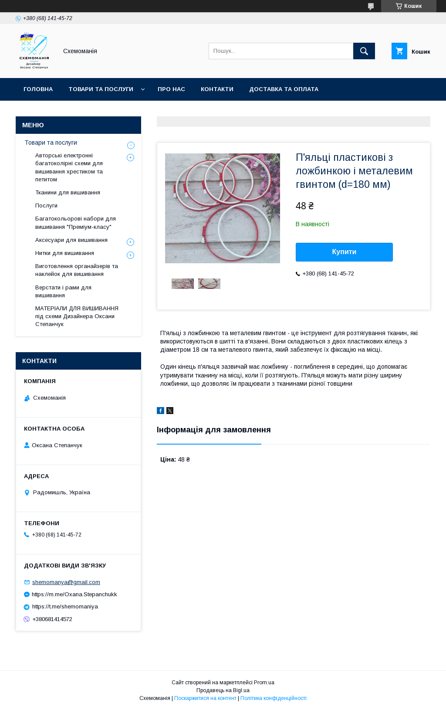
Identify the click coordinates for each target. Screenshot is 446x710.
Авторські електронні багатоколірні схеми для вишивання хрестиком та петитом (69, 167)
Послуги (46, 205)
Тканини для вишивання (67, 192)
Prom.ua (264, 682)
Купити (344, 251)
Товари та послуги (100, 89)
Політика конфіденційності (273, 698)
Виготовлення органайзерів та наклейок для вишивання (76, 270)
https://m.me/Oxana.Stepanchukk (74, 594)
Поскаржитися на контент (205, 698)
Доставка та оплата (283, 89)
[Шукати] (364, 51)
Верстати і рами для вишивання (63, 291)
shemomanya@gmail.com (66, 582)
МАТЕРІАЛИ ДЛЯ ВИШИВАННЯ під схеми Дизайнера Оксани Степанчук (76, 316)
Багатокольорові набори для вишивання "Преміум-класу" (75, 222)
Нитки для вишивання (64, 253)
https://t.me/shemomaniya (65, 606)
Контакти (217, 89)
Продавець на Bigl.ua (223, 690)
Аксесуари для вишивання (71, 240)
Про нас (171, 89)
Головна (38, 89)
